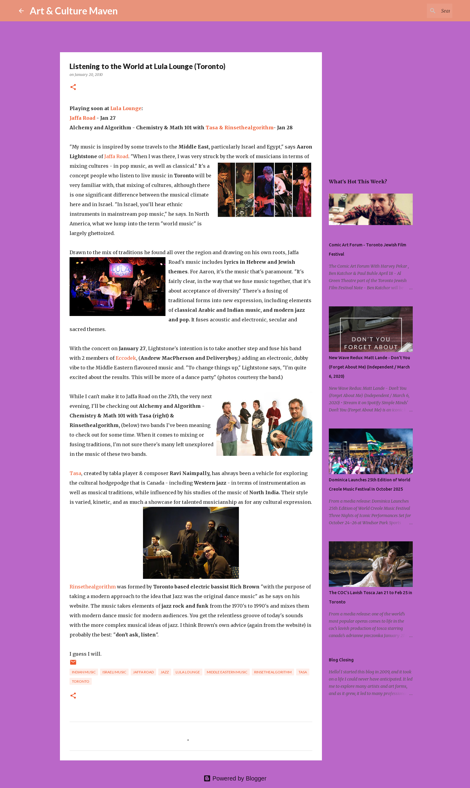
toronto (80, 681)
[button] (73, 87)
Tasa (75, 473)
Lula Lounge (125, 108)
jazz (165, 672)
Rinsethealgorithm (249, 128)
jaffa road (143, 672)
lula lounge (188, 672)
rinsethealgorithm (273, 672)
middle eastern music (227, 672)
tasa (303, 672)
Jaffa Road (82, 118)
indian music (84, 672)
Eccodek (126, 358)
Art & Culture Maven (74, 11)
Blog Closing (341, 659)
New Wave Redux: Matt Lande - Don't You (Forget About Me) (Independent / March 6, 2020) (369, 367)
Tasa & (215, 128)
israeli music (114, 672)
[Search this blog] (420, 11)
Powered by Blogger (235, 778)
